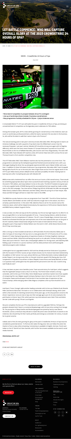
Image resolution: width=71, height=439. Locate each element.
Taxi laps (37, 408)
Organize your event (58, 384)
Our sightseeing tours (41, 425)
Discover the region (58, 400)
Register (8, 392)
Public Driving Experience (41, 411)
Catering (55, 387)
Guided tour (38, 423)
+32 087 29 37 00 (23, 409)
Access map (56, 397)
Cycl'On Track (38, 416)
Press (54, 405)
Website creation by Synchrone (43, 436)
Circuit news (38, 395)
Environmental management (39, 398)
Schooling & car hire (40, 413)
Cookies (34, 436)
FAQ (54, 395)
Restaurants (38, 428)
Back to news (35, 366)
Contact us (9, 416)
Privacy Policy (28, 436)
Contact (55, 402)
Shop (36, 402)
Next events (38, 382)
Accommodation (39, 430)
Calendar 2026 (39, 384)
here (7, 342)
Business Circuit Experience (60, 382)
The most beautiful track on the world (41, 392)
